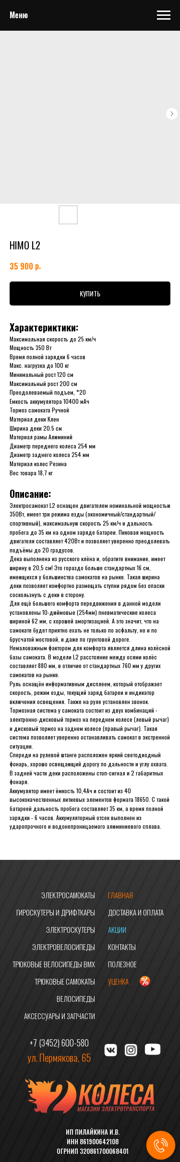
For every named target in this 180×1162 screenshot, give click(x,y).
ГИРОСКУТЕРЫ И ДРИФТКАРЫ (55, 912)
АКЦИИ (117, 929)
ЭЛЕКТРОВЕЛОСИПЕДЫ (63, 946)
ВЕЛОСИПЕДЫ (76, 998)
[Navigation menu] (163, 15)
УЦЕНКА (118, 981)
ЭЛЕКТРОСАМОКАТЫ (68, 895)
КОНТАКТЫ (122, 946)
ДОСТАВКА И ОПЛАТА (136, 912)
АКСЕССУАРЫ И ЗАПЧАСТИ (59, 1015)
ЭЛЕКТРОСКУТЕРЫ (70, 929)
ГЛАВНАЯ (120, 895)
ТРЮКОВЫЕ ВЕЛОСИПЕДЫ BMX (53, 964)
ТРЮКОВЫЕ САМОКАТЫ (65, 981)
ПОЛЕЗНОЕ (122, 964)
